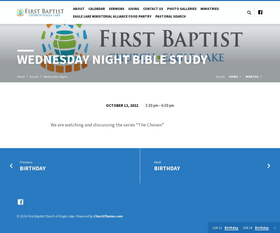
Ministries (210, 9)
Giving (133, 9)
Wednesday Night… (57, 77)
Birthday (33, 168)
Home (21, 77)
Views (235, 77)
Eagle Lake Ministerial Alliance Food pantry (112, 16)
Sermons (116, 9)
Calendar (96, 9)
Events (34, 77)
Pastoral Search (170, 16)
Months (254, 77)
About (79, 9)
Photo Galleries (182, 9)
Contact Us (153, 9)
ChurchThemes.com (108, 216)
